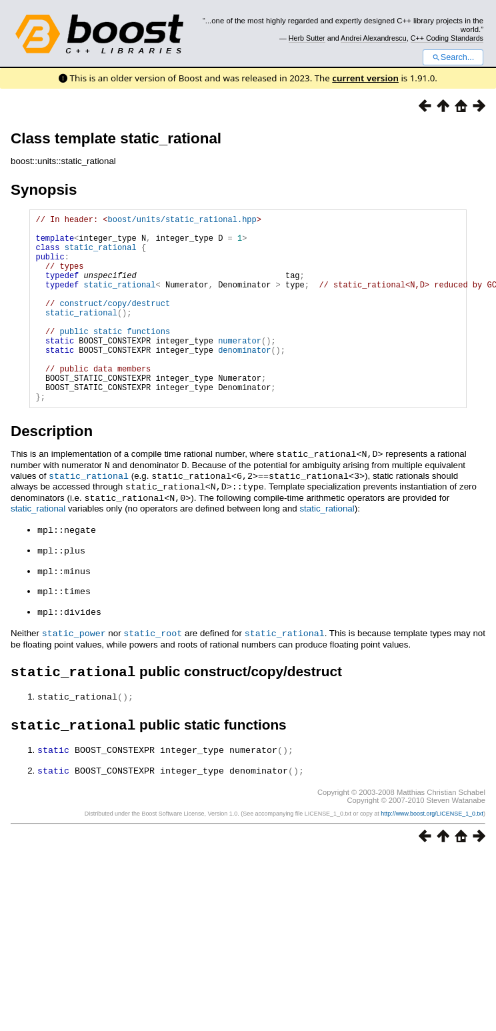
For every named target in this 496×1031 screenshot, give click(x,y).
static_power (74, 666)
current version (365, 78)
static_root (152, 666)
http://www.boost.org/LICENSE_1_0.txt (432, 848)
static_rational (101, 255)
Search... (453, 57)
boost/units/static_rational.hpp (181, 221)
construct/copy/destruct (114, 323)
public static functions (114, 357)
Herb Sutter (307, 38)
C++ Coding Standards (447, 38)
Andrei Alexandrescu (374, 38)
